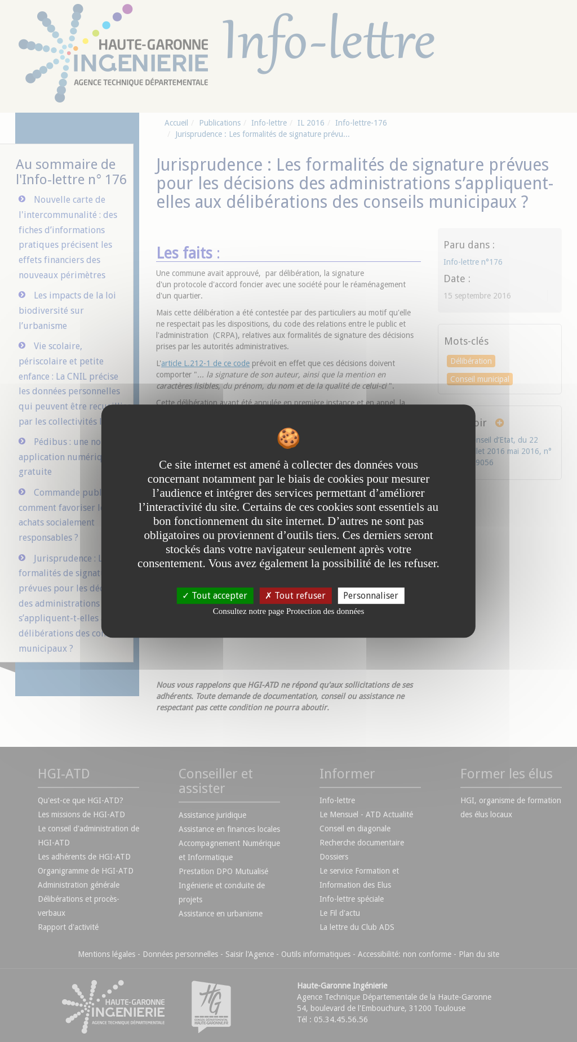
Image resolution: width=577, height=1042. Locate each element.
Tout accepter (214, 595)
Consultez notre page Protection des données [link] (289, 611)
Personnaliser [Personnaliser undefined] (370, 595)
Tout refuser (295, 595)
